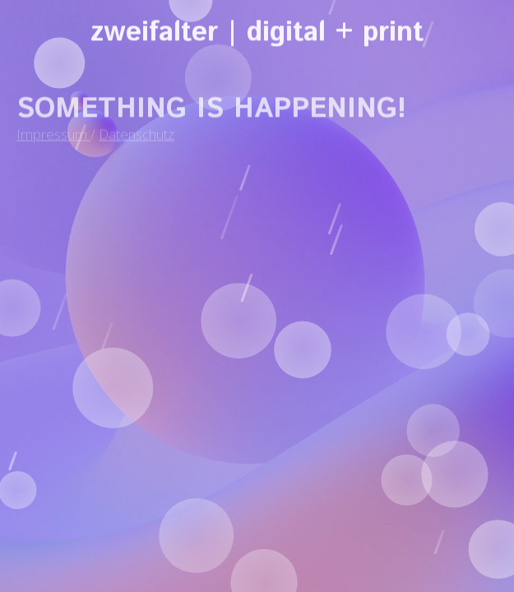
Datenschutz (136, 126)
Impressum (53, 126)
